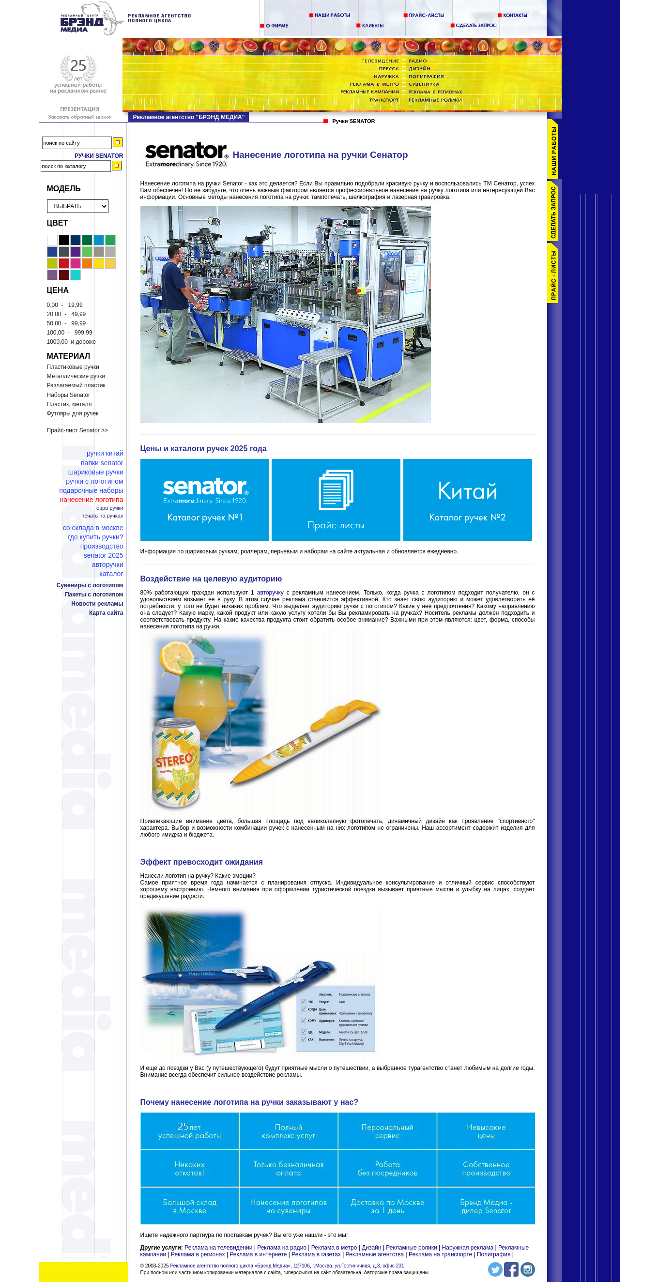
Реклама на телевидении (218, 1247)
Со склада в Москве (93, 527)
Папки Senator (102, 462)
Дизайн (371, 1247)
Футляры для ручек (73, 413)
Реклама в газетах (316, 1254)
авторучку (272, 592)
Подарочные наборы (91, 490)
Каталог (111, 573)
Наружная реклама (468, 1247)
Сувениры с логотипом (90, 585)
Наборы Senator (69, 395)
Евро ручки (109, 508)
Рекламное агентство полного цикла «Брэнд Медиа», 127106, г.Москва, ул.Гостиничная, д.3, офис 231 (287, 1265)
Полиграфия (494, 1254)
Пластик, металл (69, 404)
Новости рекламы (97, 603)
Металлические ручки (76, 376)
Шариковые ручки (95, 472)
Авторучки (107, 564)
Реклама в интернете (258, 1254)
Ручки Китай (105, 453)
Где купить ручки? (95, 537)
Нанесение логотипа (91, 499)
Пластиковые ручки (73, 367)
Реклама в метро (334, 1247)
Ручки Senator (99, 156)
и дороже (71, 341)
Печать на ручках (102, 516)
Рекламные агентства (376, 1254)
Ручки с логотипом (94, 481)
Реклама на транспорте (440, 1254)
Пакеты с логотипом (94, 594)
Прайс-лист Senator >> (77, 430)
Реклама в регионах (198, 1254)
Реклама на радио (281, 1247)
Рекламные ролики (411, 1247)
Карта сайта (106, 613)
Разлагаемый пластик (76, 385)
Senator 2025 (103, 555)
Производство (101, 546)
